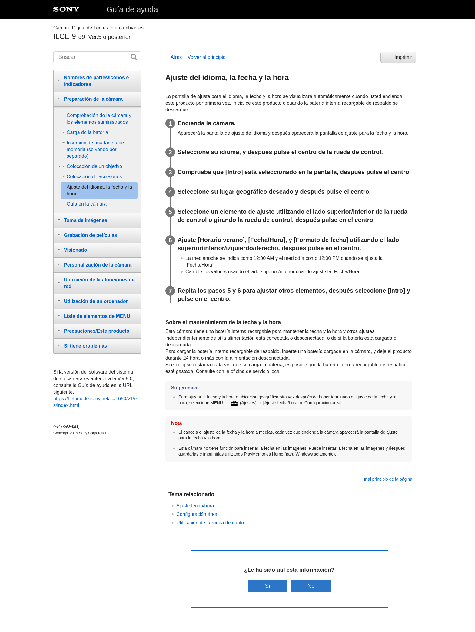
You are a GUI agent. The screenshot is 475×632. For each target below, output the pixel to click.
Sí (267, 586)
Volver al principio (206, 57)
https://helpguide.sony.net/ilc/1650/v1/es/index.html (95, 402)
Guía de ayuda (132, 9)
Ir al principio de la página (388, 479)
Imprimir (403, 57)
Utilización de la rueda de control (211, 522)
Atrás (176, 57)
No (311, 586)
